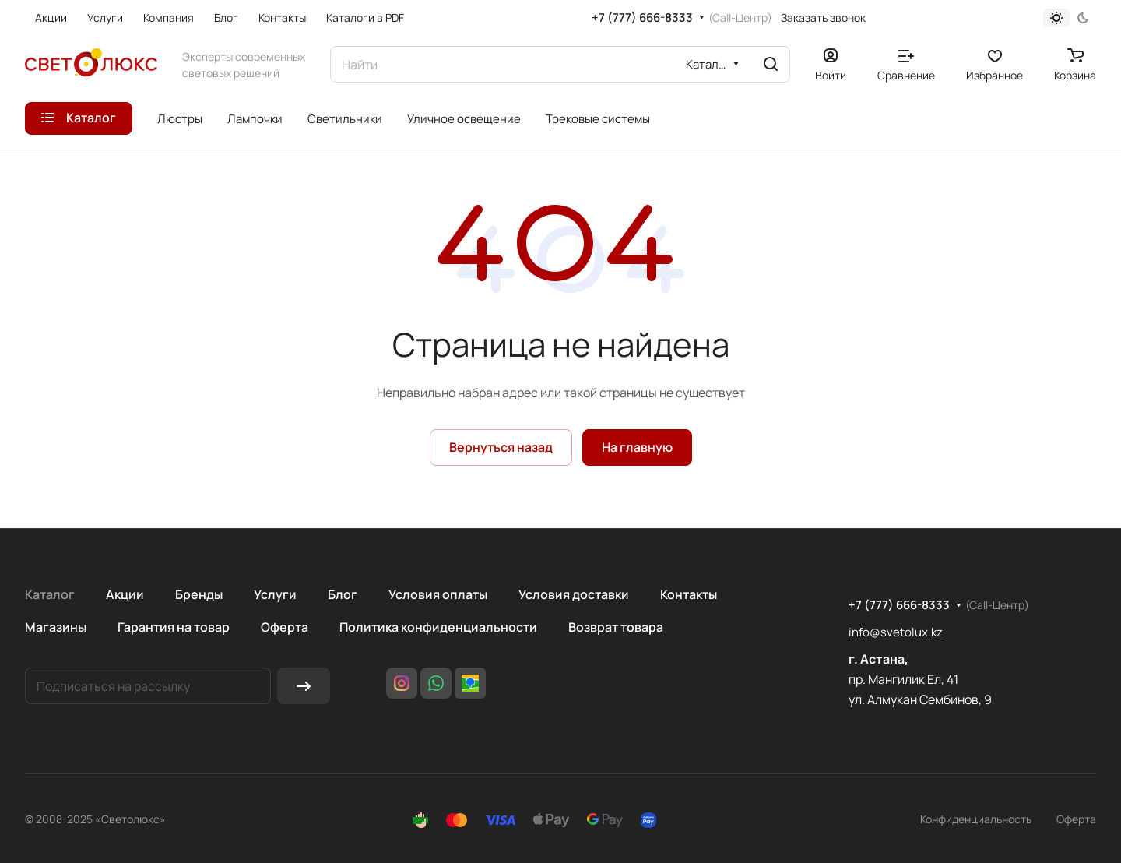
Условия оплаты (437, 594)
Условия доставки (573, 594)
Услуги (275, 594)
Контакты (688, 594)
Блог (342, 594)
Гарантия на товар (174, 627)
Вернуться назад (501, 447)
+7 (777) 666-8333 (642, 18)
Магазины (55, 627)
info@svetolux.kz (896, 632)
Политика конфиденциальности (438, 627)
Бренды (199, 594)
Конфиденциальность (975, 819)
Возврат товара (615, 627)
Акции (125, 594)
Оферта (284, 627)
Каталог (50, 594)
